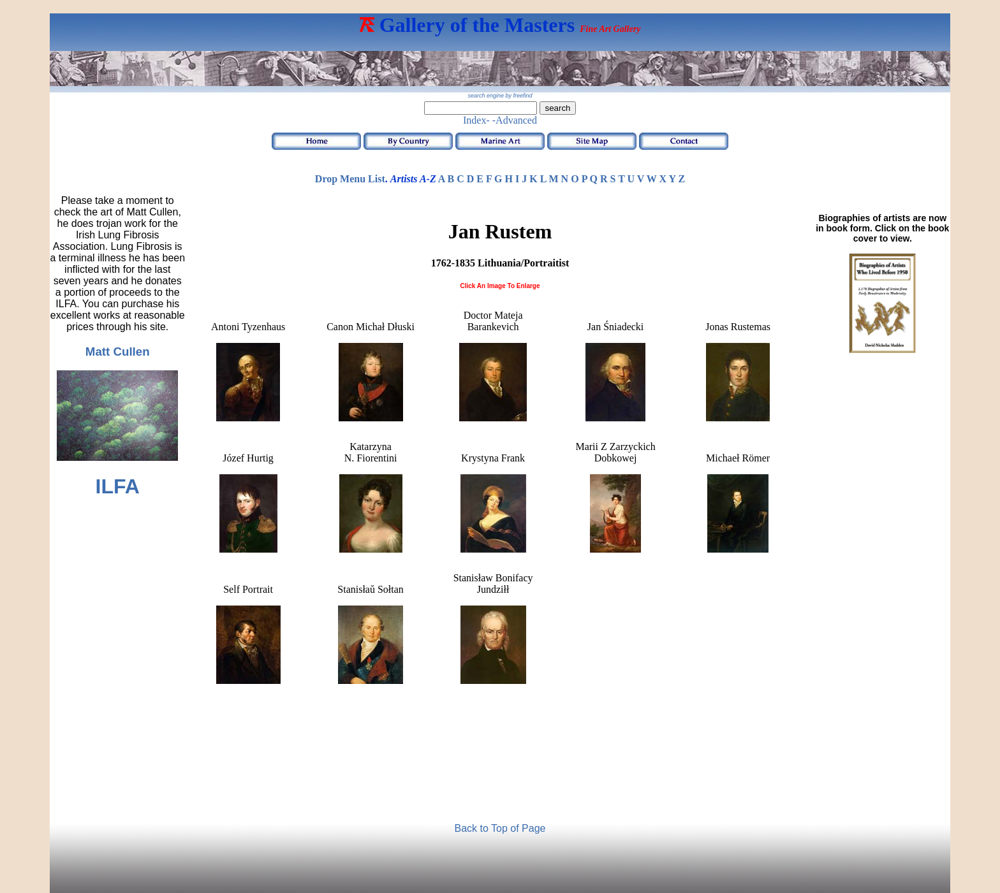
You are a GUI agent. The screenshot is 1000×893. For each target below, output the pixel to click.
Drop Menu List (350, 178)
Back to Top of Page (500, 828)
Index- (476, 120)
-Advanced (514, 120)
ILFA (118, 486)
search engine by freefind (499, 95)
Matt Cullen (117, 351)
